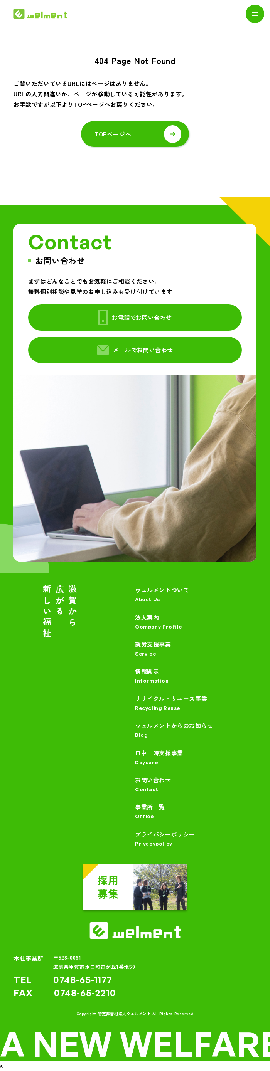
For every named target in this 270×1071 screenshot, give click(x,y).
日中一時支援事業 (195, 758)
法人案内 (195, 622)
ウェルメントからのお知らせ (195, 730)
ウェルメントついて (195, 595)
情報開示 (195, 676)
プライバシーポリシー (195, 839)
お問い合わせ (195, 785)
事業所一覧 (195, 812)
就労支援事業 (195, 649)
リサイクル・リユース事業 (195, 703)
